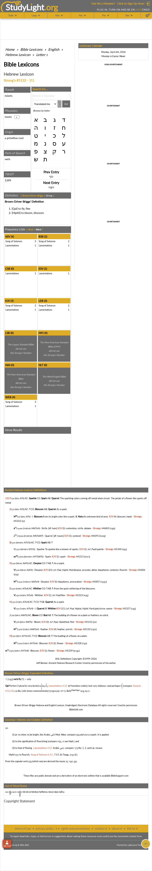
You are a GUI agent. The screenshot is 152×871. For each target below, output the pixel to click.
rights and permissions (75, 828)
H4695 (95, 535)
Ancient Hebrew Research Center (65, 663)
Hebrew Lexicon (17, 54)
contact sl (100, 828)
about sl (117, 828)
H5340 (118, 549)
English (53, 49)
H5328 (78, 643)
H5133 (86, 629)
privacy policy (45, 828)
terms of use (23, 828)
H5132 (88, 621)
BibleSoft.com (76, 709)
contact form (135, 836)
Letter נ (42, 54)
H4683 (105, 528)
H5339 (69, 650)
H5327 (126, 608)
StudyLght (25, 7)
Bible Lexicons (31, 49)
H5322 (17, 521)
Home (10, 49)
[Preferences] (148, 15)
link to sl (132, 828)
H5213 (80, 556)
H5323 (79, 595)
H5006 (141, 569)
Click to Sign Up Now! (130, 3)
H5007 (96, 581)
